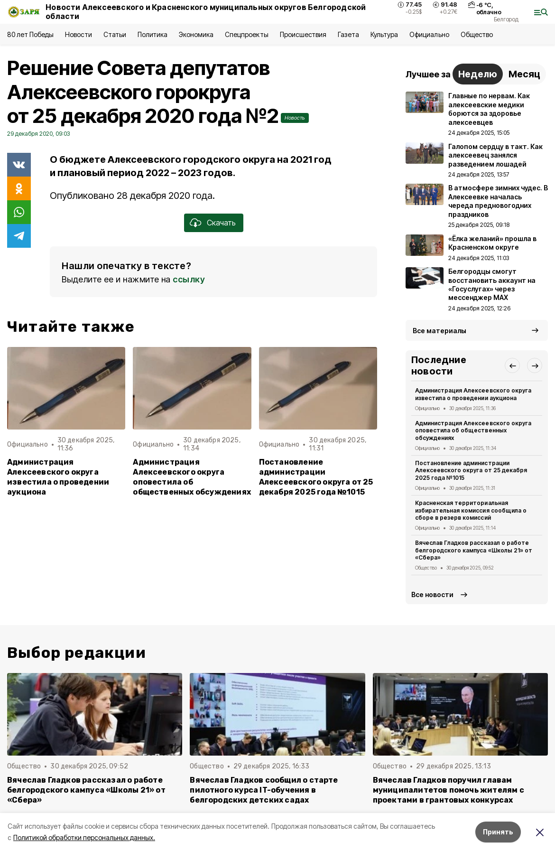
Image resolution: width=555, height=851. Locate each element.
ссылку (189, 279)
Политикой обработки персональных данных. (84, 837)
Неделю (477, 74)
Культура (384, 34)
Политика (152, 34)
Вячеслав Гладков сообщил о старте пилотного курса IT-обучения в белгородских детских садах (264, 790)
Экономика (196, 34)
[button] (512, 365)
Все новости (432, 594)
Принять (498, 832)
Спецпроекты (246, 34)
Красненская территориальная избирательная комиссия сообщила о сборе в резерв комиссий (471, 510)
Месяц (524, 74)
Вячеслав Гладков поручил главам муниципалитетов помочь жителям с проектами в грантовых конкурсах (448, 790)
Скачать (221, 222)
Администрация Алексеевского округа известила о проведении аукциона (58, 477)
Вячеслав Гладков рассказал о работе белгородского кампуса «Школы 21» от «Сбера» (473, 550)
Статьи (114, 34)
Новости (78, 34)
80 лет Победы (30, 34)
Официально (429, 34)
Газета (348, 34)
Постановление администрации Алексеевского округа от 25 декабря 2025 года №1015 (316, 477)
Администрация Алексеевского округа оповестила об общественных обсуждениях (192, 477)
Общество (477, 34)
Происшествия (303, 34)
